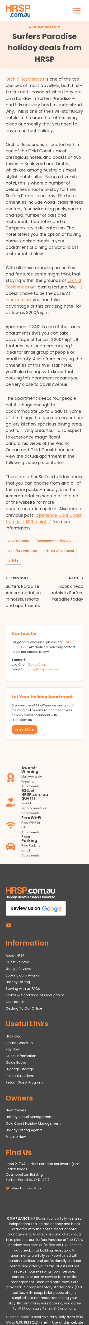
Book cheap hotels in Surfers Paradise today (66, 588)
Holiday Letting (18, 982)
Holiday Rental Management (29, 1116)
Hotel (13, 560)
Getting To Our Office (24, 1008)
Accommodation (44, 27)
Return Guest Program (24, 1082)
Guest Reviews (18, 962)
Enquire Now (16, 1136)
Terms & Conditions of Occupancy (35, 995)
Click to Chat (36, 664)
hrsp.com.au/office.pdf (42, 1245)
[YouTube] (9, 925)
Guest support (18, 1317)
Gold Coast (18, 541)
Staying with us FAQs (23, 988)
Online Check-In (19, 1043)
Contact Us (15, 1001)
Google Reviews (19, 968)
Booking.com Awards (23, 975)
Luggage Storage (20, 1069)
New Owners (16, 1110)
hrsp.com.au (18, 300)
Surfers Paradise (22, 551)
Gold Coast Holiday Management (33, 1123)
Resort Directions (20, 1075)
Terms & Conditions (58, 1308)
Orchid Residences (25, 79)
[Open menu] (76, 10)
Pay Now (12, 1049)
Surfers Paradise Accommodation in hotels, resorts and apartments (23, 591)
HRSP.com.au (42, 1218)
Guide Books (16, 1062)
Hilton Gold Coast (58, 551)
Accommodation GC (53, 541)
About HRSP (15, 955)
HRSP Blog (13, 1036)
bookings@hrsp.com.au (39, 669)
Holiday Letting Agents (24, 1130)
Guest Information (21, 1056)
